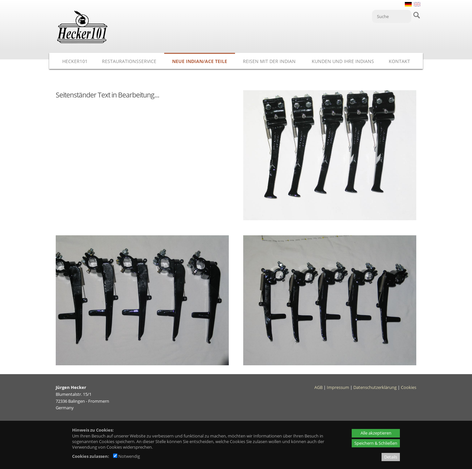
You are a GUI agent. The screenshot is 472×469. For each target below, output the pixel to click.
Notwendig (126, 456)
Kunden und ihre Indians (343, 61)
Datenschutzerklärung (375, 387)
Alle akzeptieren (376, 433)
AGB (318, 387)
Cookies (408, 387)
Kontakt (399, 61)
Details (390, 457)
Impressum (338, 387)
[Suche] (391, 16)
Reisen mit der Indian (269, 61)
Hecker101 (75, 61)
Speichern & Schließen (375, 443)
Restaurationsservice (129, 61)
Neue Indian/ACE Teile (199, 61)
